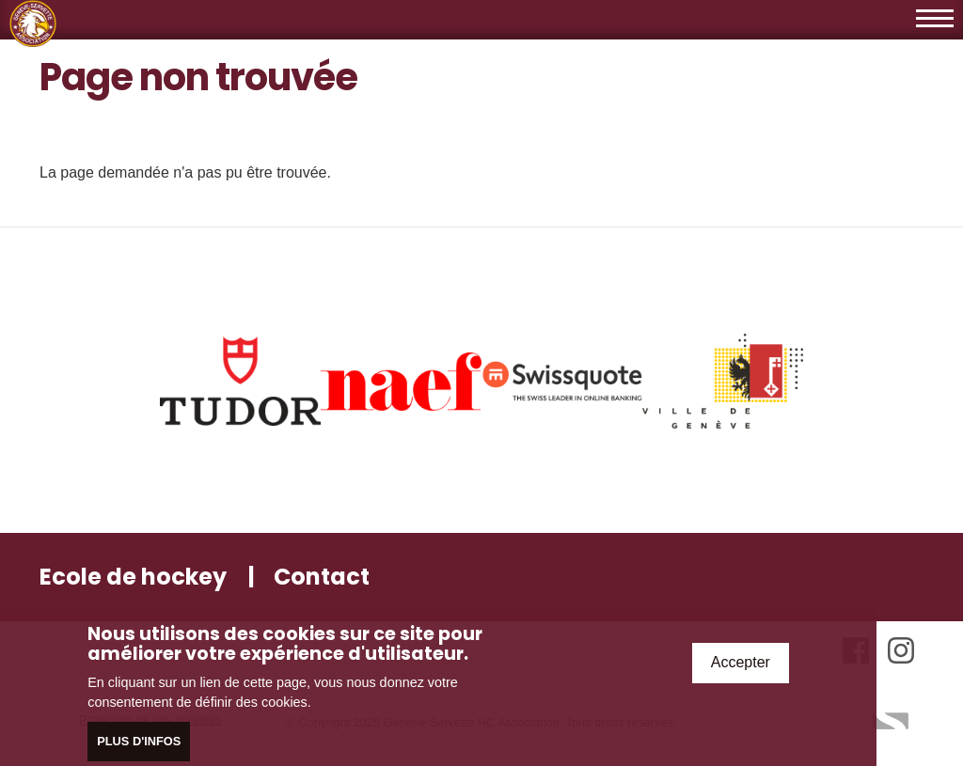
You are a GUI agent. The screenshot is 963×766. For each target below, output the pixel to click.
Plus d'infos (139, 744)
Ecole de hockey (133, 576)
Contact (322, 576)
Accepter (740, 666)
